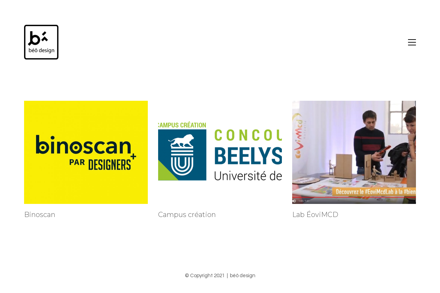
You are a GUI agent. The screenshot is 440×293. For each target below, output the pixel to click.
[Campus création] (220, 152)
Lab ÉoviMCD (315, 214)
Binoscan (39, 214)
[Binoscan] (86, 152)
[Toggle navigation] (412, 42)
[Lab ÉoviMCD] (354, 152)
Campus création (187, 214)
